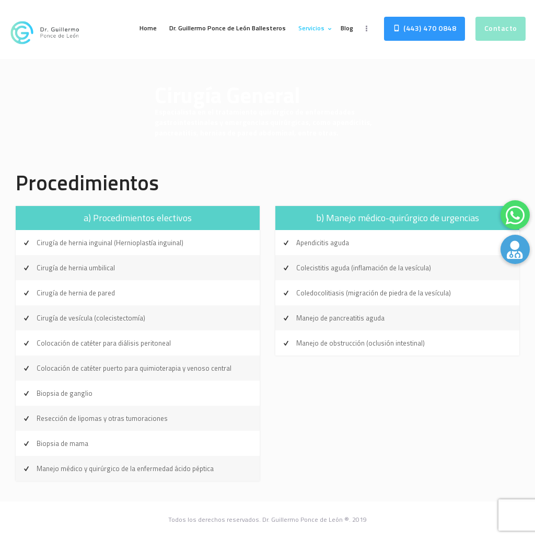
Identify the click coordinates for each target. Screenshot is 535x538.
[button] (515, 249)
